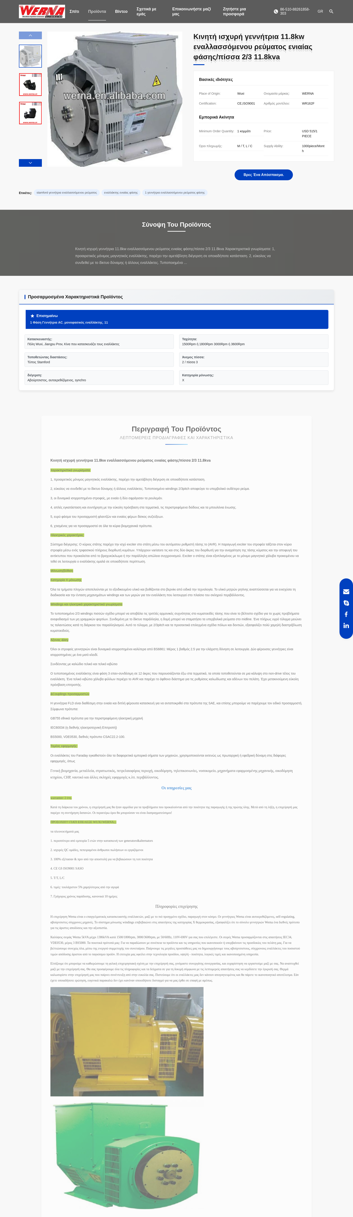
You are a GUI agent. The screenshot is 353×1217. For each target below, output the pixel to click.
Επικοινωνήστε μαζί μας (191, 11)
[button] (30, 163)
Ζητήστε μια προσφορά (234, 11)
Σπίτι (74, 11)
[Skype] (346, 602)
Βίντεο (121, 11)
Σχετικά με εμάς (146, 11)
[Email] (346, 591)
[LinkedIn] (346, 625)
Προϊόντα (97, 11)
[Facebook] (346, 614)
